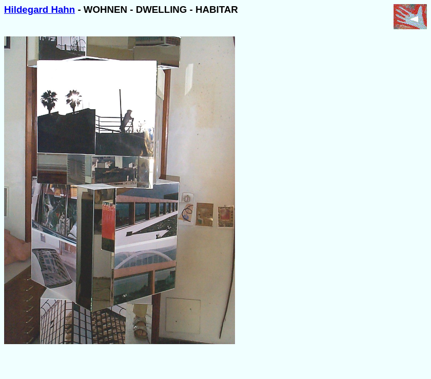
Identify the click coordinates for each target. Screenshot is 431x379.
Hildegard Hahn (39, 9)
